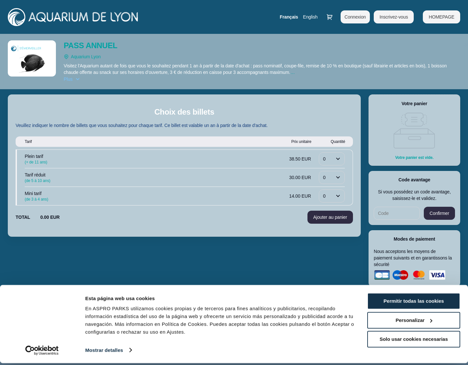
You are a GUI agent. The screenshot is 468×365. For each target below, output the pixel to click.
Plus (68, 79)
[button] (441, 16)
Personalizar (414, 322)
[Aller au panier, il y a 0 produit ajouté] (329, 17)
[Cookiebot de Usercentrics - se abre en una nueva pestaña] (42, 352)
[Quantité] (332, 158)
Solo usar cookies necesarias (414, 341)
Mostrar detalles (104, 352)
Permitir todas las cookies (414, 303)
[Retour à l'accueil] (73, 17)
